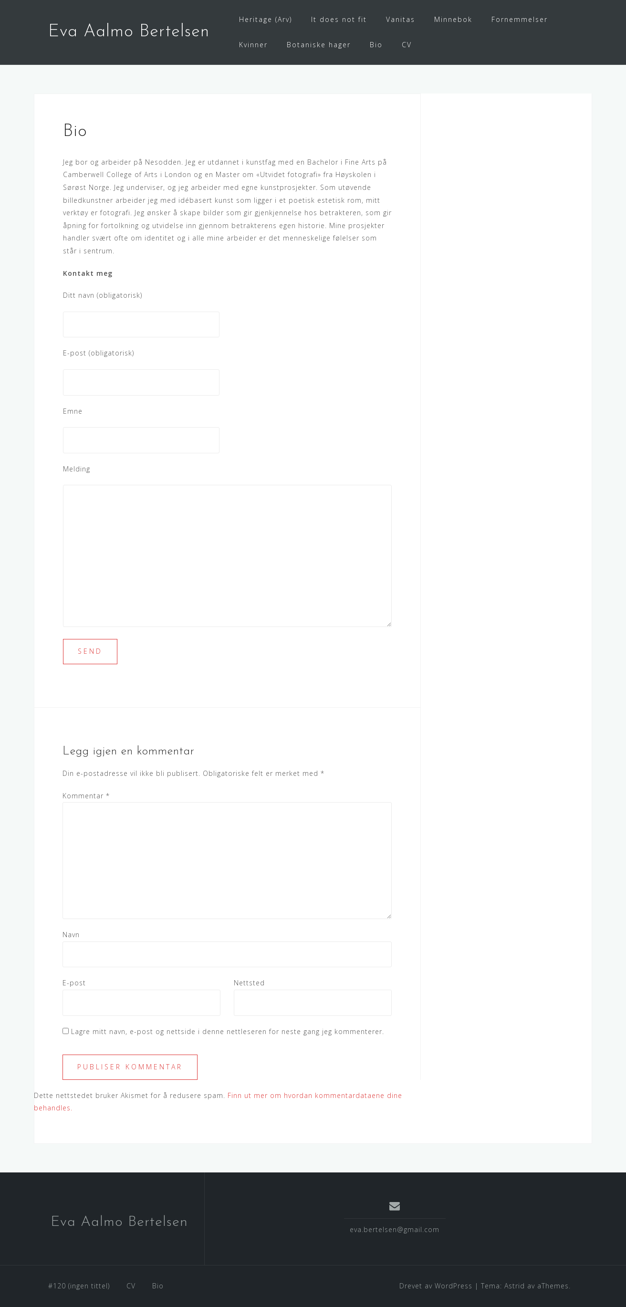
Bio (376, 44)
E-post (74, 982)
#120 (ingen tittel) (79, 1285)
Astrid (514, 1285)
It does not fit (339, 19)
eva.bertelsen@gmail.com (394, 1229)
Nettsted (249, 982)
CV (407, 44)
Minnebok (453, 19)
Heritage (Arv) (265, 19)
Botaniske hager (319, 44)
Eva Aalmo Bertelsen (128, 32)
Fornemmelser (519, 19)
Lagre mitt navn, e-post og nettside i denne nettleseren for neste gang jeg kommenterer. (227, 1031)
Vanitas (400, 19)
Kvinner (253, 44)
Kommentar (86, 795)
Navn (71, 934)
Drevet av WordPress (435, 1285)
